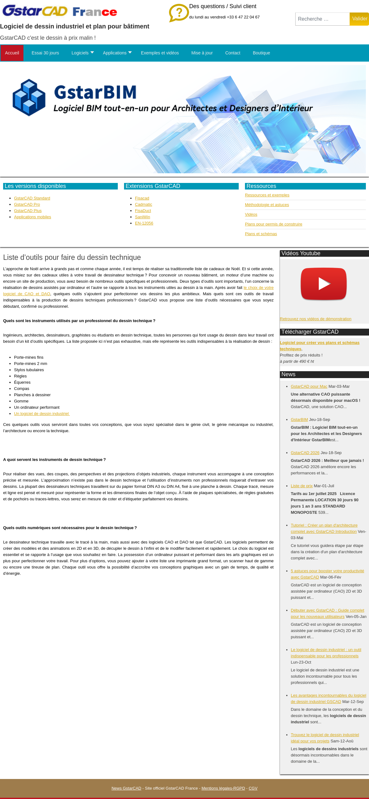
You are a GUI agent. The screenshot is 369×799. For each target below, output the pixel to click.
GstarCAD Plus (28, 210)
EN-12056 (144, 223)
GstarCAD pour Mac (309, 386)
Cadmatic (143, 204)
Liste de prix (302, 485)
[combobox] (322, 19)
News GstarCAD (126, 788)
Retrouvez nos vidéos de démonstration (316, 318)
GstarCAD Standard (32, 198)
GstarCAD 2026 (305, 452)
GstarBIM (299, 419)
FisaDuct (143, 210)
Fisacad (142, 198)
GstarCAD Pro (27, 204)
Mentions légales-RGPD (223, 788)
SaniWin (142, 217)
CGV (253, 788)
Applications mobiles (32, 217)
